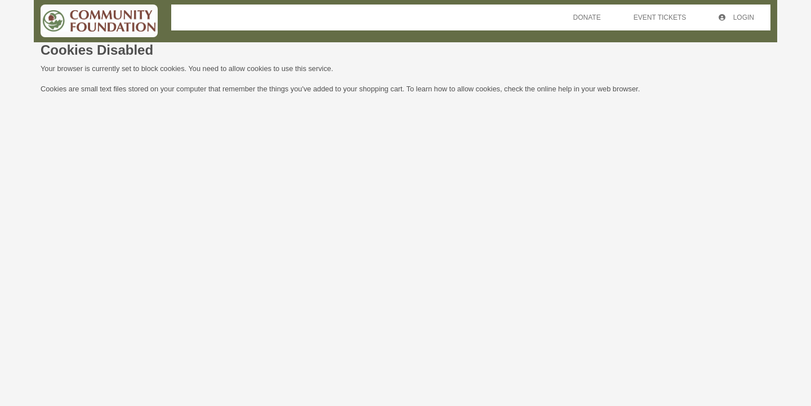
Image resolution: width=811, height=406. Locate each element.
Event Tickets (660, 17)
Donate (587, 17)
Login (736, 17)
